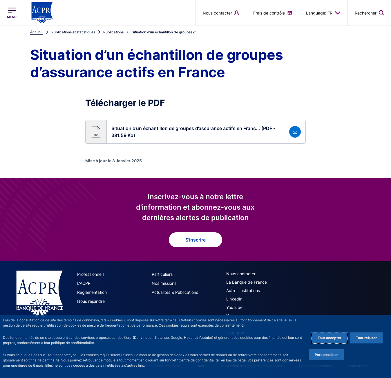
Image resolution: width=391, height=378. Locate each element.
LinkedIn (234, 298)
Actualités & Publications (175, 292)
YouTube (234, 307)
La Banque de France (246, 282)
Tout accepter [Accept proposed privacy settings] (329, 338)
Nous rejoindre (91, 301)
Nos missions (164, 283)
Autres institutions (243, 290)
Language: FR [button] (323, 13)
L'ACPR (83, 283)
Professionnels (90, 274)
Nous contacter (241, 273)
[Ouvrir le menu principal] (12, 12)
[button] (195, 132)
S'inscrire (195, 240)
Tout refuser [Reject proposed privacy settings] (366, 338)
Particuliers (162, 274)
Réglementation (92, 292)
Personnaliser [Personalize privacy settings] (326, 354)
